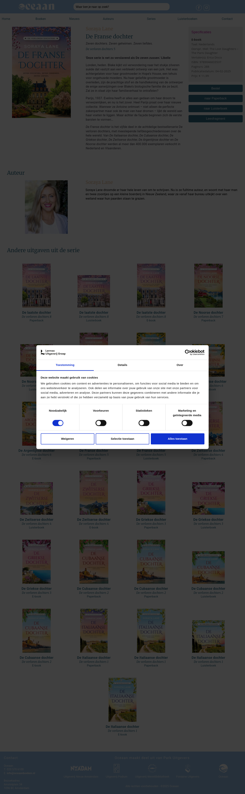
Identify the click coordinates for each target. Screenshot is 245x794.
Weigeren (67, 438)
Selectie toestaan (122, 438)
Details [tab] (122, 365)
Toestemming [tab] (65, 365)
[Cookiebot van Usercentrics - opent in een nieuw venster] (187, 352)
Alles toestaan (177, 438)
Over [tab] (180, 365)
